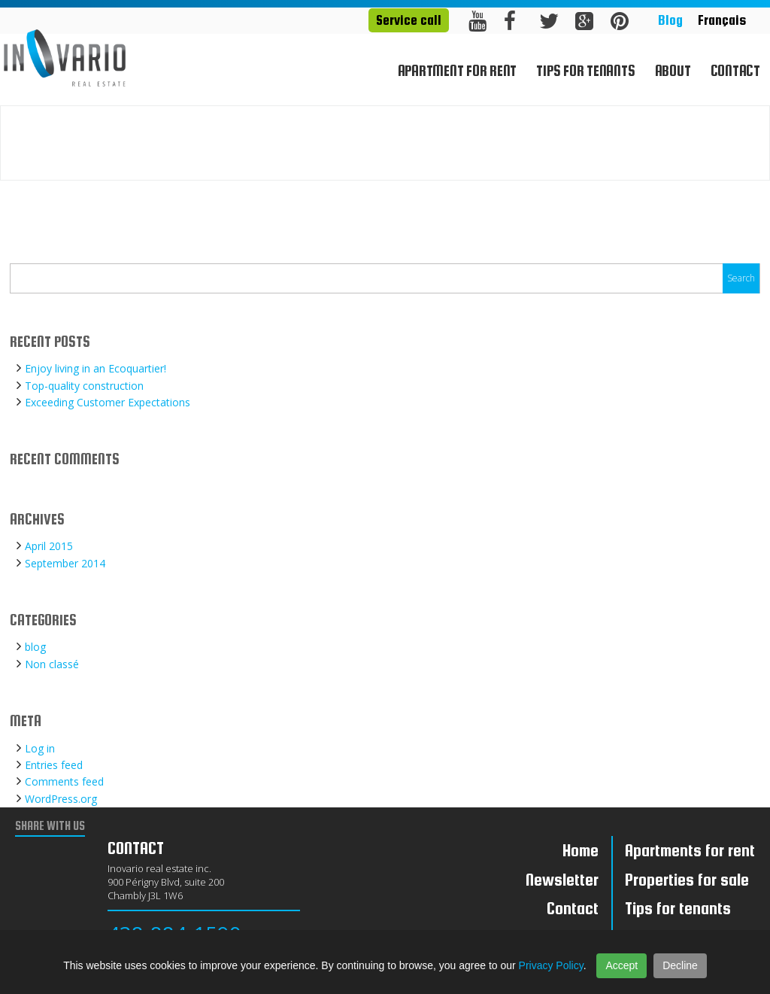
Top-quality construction (84, 385)
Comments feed (64, 781)
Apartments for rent (690, 850)
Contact (735, 70)
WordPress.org (61, 799)
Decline (680, 965)
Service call (408, 20)
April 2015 (49, 546)
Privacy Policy (551, 965)
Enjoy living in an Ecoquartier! (95, 368)
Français (722, 20)
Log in (40, 748)
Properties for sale (687, 879)
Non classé (52, 664)
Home (709, 156)
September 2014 (65, 563)
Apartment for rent (457, 70)
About (673, 70)
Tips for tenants (585, 70)
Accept (621, 965)
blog (35, 647)
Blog (670, 20)
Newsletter (562, 879)
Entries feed (54, 765)
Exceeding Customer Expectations (107, 402)
